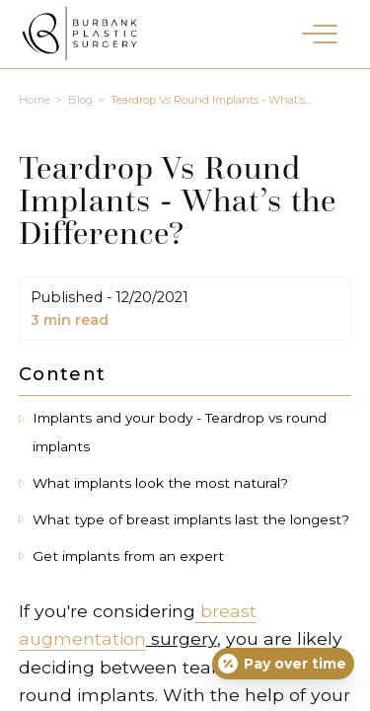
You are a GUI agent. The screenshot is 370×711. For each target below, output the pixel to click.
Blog (80, 100)
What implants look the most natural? (160, 483)
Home (34, 100)
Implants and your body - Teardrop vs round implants (180, 432)
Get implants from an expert (128, 556)
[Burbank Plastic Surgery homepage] (79, 37)
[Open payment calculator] (283, 663)
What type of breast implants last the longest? (191, 519)
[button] (319, 32)
